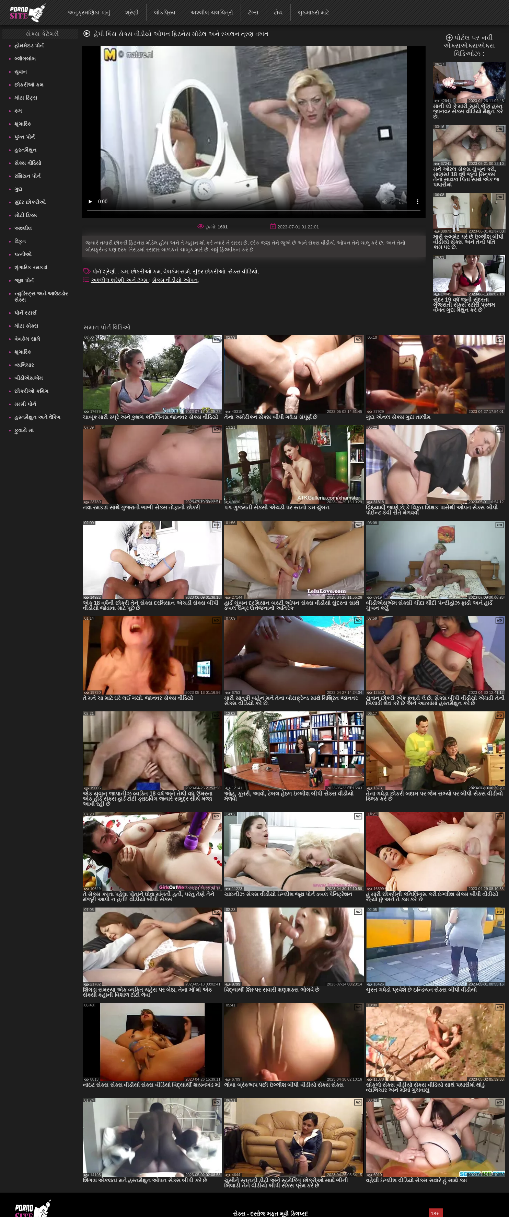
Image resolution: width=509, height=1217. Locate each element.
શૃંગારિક (22, 124)
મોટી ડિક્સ (25, 215)
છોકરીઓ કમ (28, 85)
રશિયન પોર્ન (27, 176)
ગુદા (18, 189)
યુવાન (20, 72)
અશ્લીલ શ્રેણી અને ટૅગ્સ (120, 280)
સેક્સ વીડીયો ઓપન (175, 280)
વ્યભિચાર (24, 365)
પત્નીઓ (23, 254)
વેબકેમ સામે (27, 339)
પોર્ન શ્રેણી (105, 271)
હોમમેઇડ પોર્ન (28, 45)
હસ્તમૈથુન (25, 150)
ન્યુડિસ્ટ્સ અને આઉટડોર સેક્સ (41, 297)
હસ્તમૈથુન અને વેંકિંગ (37, 417)
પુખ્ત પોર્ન (24, 137)
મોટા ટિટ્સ (25, 98)
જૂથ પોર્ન (23, 280)
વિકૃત (20, 241)
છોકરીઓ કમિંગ (31, 391)
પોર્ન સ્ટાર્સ (25, 313)
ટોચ (278, 12)
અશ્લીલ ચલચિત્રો (211, 12)
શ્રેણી (132, 12)
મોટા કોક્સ (26, 326)
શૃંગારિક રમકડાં (30, 267)
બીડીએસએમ (28, 378)
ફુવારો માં (23, 430)
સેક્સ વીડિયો (27, 163)
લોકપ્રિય (164, 12)
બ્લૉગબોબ (25, 58)
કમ (18, 111)
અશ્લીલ (23, 228)
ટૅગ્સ (253, 12)
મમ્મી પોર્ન (25, 404)
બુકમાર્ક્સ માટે (313, 12)
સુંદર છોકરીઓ (29, 202)
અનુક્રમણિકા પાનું (89, 12)
